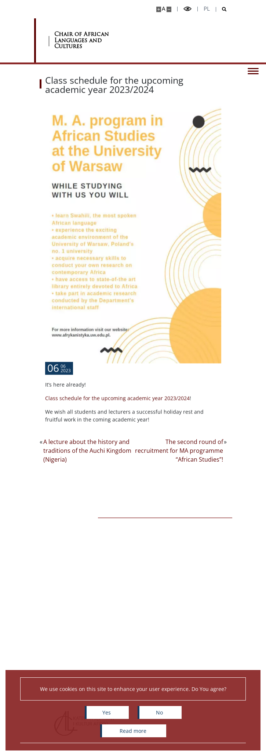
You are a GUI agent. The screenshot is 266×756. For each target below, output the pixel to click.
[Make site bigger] (158, 9)
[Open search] (221, 9)
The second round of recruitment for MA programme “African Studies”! (179, 450)
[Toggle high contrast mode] (187, 9)
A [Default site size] (163, 8)
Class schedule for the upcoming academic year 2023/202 (116, 409)
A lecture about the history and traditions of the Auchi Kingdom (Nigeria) (87, 450)
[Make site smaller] (169, 9)
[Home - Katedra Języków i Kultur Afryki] (91, 40)
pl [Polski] (207, 8)
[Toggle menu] (253, 70)
